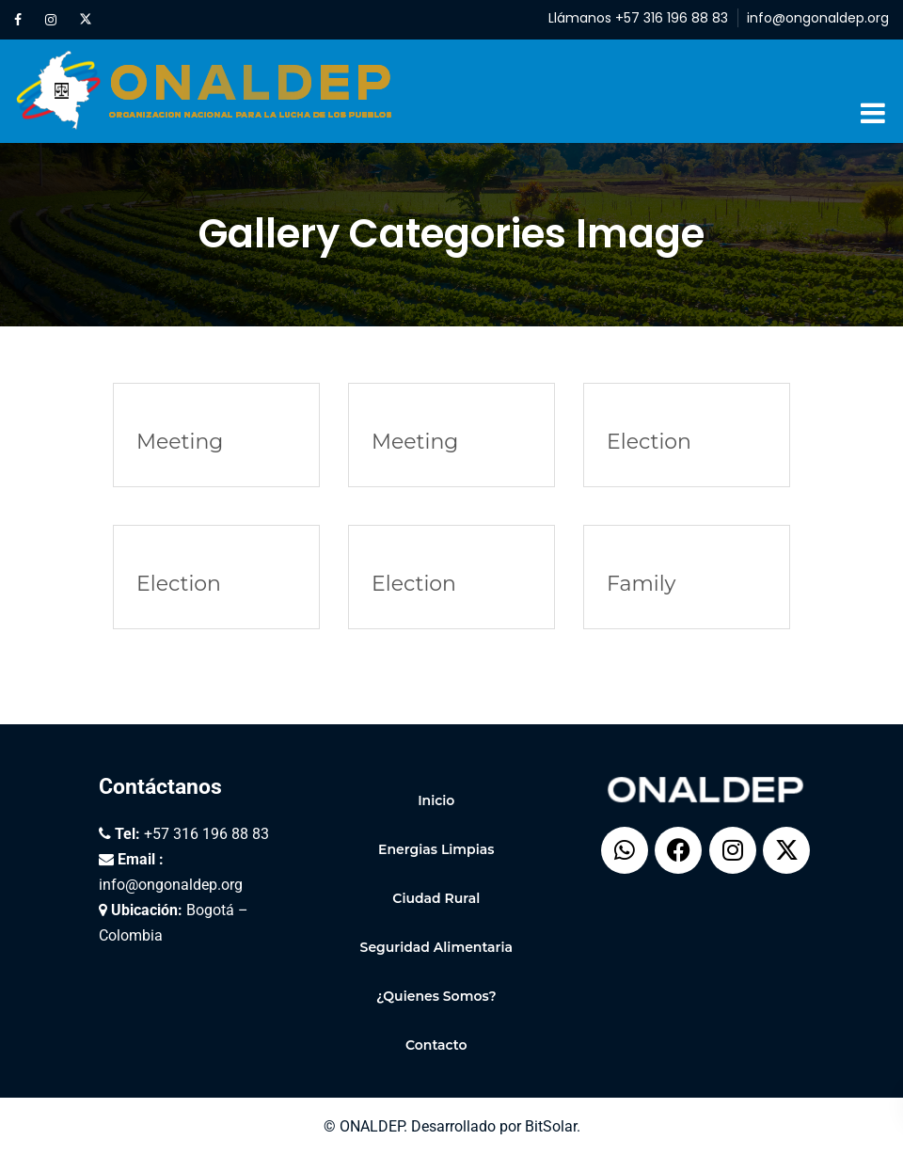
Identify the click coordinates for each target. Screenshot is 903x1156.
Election (649, 441)
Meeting (179, 441)
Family (641, 583)
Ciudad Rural (436, 898)
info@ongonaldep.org (818, 17)
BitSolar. (552, 1126)
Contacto (436, 1045)
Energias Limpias (436, 849)
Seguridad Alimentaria (436, 947)
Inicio (436, 800)
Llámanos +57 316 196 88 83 (638, 17)
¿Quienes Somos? (436, 996)
